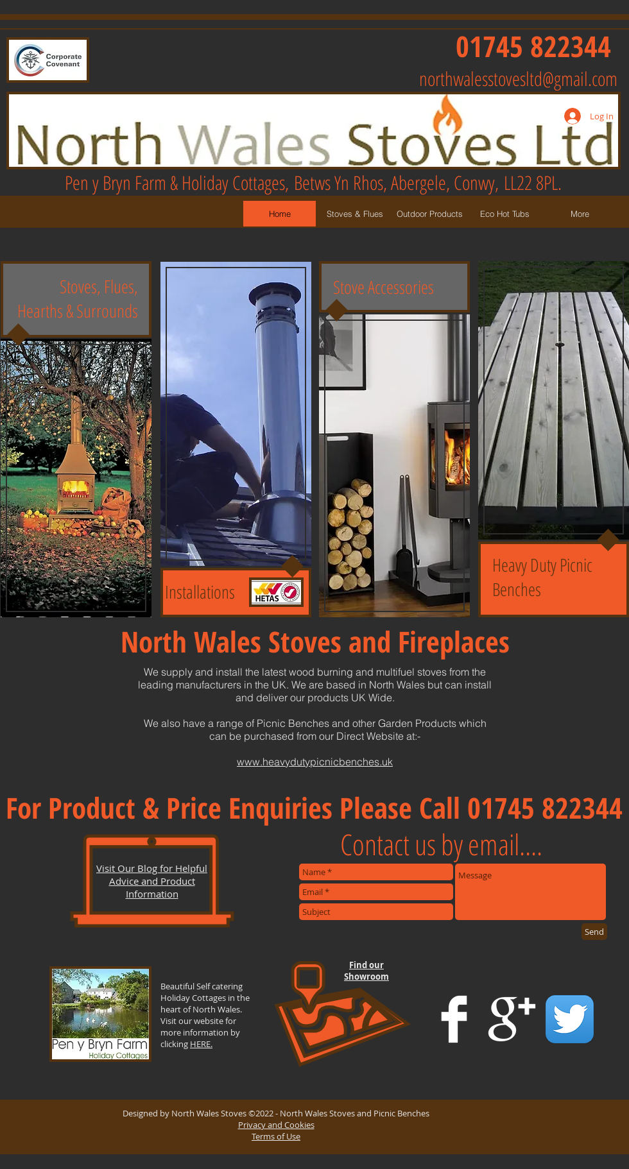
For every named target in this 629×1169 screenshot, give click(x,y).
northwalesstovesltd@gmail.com (518, 78)
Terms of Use (276, 1136)
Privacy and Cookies (276, 1125)
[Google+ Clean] (512, 1019)
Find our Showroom (366, 970)
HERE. (201, 1044)
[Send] (594, 931)
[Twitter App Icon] (570, 1019)
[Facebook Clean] (454, 1019)
